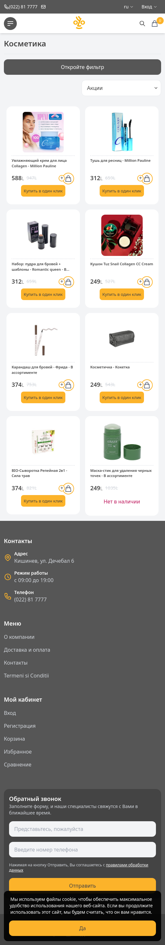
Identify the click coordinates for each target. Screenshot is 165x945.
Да (82, 928)
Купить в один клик (43, 191)
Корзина (14, 738)
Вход (10, 712)
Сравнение (17, 764)
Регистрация (20, 725)
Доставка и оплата (27, 649)
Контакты (16, 662)
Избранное (18, 751)
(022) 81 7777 (30, 599)
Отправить (82, 885)
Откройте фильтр (82, 67)
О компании (19, 636)
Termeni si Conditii (26, 675)
